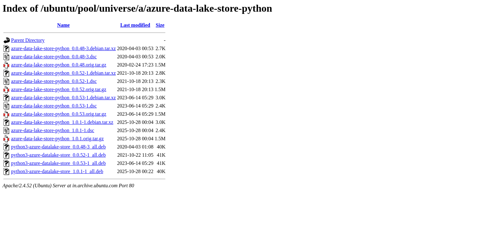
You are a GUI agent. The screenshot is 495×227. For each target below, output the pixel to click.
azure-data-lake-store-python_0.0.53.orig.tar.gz (58, 114)
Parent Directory (28, 40)
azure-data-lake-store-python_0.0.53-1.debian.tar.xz (63, 97)
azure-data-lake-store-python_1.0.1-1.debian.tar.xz (62, 122)
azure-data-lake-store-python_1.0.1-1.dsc (52, 130)
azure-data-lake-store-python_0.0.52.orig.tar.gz (58, 89)
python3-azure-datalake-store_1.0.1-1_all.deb (57, 171)
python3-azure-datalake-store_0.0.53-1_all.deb (58, 163)
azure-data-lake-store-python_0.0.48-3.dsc (54, 56)
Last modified (135, 25)
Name (63, 25)
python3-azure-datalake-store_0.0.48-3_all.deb (58, 146)
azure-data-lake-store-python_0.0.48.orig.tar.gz (58, 64)
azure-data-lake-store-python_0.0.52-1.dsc (54, 81)
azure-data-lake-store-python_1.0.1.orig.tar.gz (57, 138)
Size (160, 25)
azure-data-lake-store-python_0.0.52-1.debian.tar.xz (63, 73)
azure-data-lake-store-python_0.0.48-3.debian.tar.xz (63, 48)
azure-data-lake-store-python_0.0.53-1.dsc (54, 105)
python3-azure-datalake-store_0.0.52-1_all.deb (58, 155)
